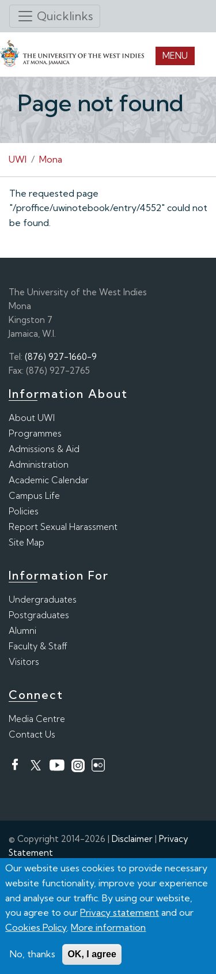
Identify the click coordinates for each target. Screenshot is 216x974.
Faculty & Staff (38, 646)
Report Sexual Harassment (63, 526)
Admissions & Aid (44, 448)
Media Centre (37, 718)
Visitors (24, 661)
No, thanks (32, 954)
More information (108, 927)
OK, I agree (91, 955)
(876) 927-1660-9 (61, 356)
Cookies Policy (36, 927)
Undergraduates (43, 599)
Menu (175, 55)
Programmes (35, 433)
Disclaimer (132, 838)
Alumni (22, 630)
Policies (24, 511)
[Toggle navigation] (54, 16)
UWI (17, 159)
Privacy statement (119, 913)
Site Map (26, 542)
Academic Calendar (49, 480)
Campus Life (34, 495)
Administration (39, 464)
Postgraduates (39, 615)
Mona (50, 159)
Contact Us (32, 734)
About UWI (32, 417)
